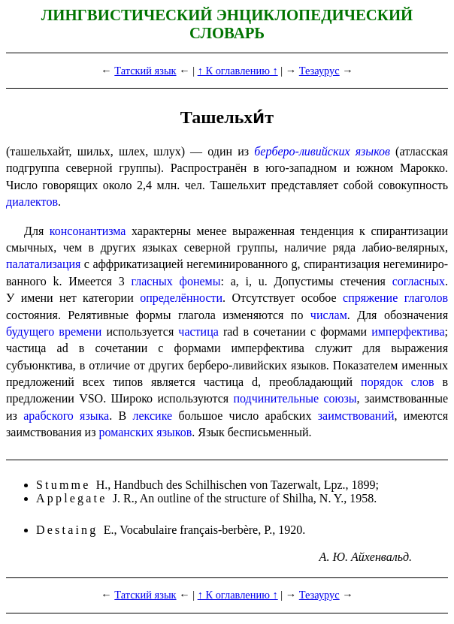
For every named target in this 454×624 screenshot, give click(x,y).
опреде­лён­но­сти (181, 297)
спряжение (370, 297)
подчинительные (276, 398)
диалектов (32, 201)
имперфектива (407, 331)
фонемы (200, 281)
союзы (339, 398)
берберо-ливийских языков (322, 151)
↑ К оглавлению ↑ (238, 71)
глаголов (426, 297)
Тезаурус (319, 71)
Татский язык (145, 71)
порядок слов (397, 381)
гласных (151, 281)
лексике (153, 415)
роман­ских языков (145, 432)
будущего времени (53, 331)
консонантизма (88, 231)
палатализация (43, 264)
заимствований (356, 415)
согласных (418, 281)
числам (328, 315)
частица (198, 331)
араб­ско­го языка (66, 415)
